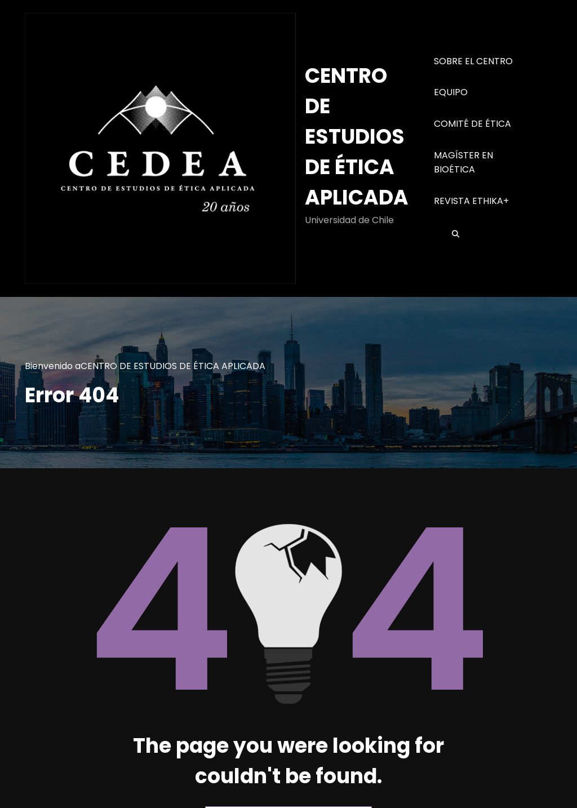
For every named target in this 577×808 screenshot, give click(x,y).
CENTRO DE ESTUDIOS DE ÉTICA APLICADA (357, 136)
